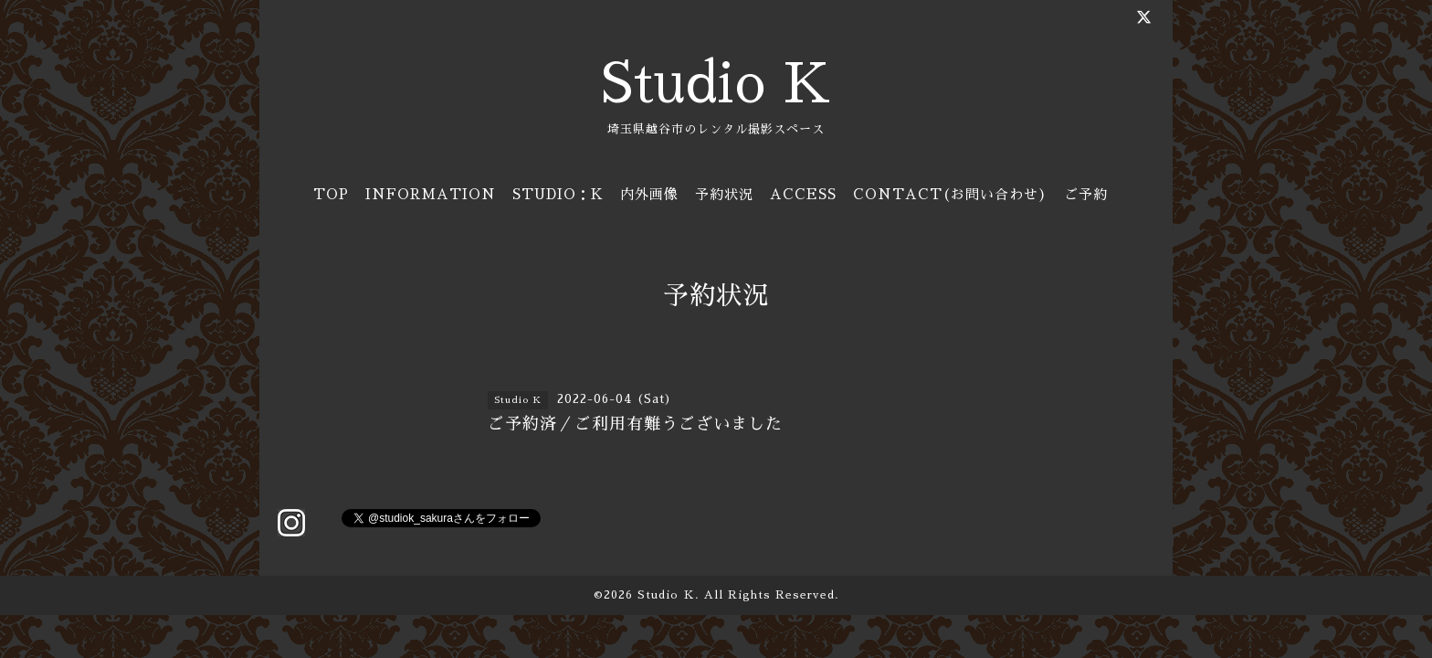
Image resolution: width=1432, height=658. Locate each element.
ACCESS (803, 194)
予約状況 (724, 194)
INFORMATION (430, 194)
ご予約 (1086, 194)
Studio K (716, 84)
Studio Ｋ (666, 594)
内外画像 (649, 194)
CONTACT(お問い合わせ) (950, 194)
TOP (331, 194)
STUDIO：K (558, 194)
